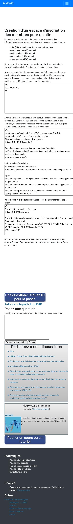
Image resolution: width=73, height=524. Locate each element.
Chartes (13, 505)
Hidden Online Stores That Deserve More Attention (32, 356)
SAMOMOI (8, 3)
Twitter (17, 499)
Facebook (9, 499)
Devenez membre (41, 409)
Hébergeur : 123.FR (18, 502)
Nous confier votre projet (21, 508)
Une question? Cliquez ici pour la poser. (25, 297)
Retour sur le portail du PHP (23, 304)
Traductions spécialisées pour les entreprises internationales (37, 361)
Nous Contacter (16, 511)
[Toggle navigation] (66, 3)
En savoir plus (23, 490)
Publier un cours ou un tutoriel (24, 440)
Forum (12, 514)
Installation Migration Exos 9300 (24, 366)
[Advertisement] (36, 19)
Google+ (24, 499)
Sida (12, 351)
